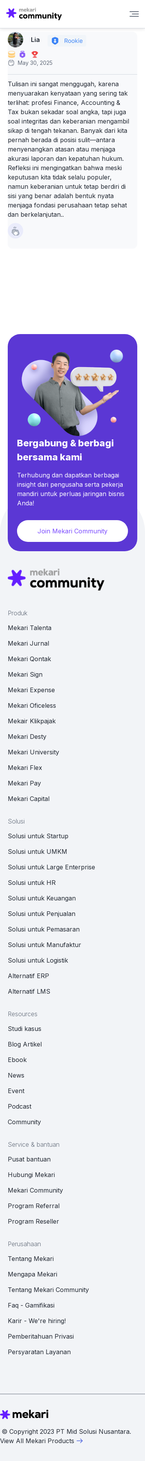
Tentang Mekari (31, 1258)
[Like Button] (15, 231)
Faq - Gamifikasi (31, 1305)
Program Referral (34, 1206)
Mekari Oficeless (32, 705)
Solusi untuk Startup (38, 836)
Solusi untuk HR (32, 882)
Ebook (17, 1060)
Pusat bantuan (29, 1159)
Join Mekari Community (72, 531)
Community (24, 1122)
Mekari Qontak (29, 659)
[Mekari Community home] (34, 14)
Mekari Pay (24, 783)
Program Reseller (33, 1221)
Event (16, 1091)
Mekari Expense (31, 690)
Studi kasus (24, 1029)
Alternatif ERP (28, 976)
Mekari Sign (25, 674)
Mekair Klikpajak (32, 721)
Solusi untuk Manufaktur (44, 945)
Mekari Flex (25, 767)
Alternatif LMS (29, 991)
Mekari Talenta (29, 628)
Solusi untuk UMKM (37, 851)
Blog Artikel (25, 1044)
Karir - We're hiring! (37, 1321)
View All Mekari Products (42, 1440)
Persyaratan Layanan (39, 1352)
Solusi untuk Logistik (38, 960)
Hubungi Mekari (31, 1175)
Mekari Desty (27, 736)
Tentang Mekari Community (48, 1290)
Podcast (19, 1106)
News (16, 1075)
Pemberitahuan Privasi (41, 1336)
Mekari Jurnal (28, 643)
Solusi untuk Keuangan (42, 898)
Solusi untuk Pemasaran (44, 929)
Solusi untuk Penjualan (41, 914)
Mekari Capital (28, 799)
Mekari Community (35, 1190)
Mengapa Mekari (32, 1274)
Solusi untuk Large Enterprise (51, 867)
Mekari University (33, 752)
